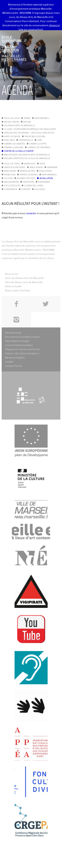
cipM (39, 140)
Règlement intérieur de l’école (22, 349)
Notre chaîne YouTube (17, 290)
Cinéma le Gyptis (38, 144)
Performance (49, 175)
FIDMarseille (26, 140)
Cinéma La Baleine (13, 148)
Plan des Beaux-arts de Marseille (24, 282)
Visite (42, 164)
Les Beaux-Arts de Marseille (19, 126)
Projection (10, 175)
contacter (31, 213)
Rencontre (10, 171)
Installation (46, 178)
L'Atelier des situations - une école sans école (29, 133)
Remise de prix (27, 171)
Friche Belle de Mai (34, 137)
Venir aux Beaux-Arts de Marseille (24, 278)
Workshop (29, 164)
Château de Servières (38, 148)
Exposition (28, 182)
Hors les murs (12, 137)
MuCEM (27, 122)
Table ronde (36, 168)
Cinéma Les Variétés (14, 144)
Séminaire (52, 168)
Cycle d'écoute (12, 186)
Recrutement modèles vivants (22, 337)
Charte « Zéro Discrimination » (22, 353)
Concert (25, 189)
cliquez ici (54, 25)
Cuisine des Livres (33, 186)
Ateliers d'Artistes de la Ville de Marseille (27, 159)
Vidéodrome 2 (42, 118)
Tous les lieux (12, 118)
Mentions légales (15, 357)
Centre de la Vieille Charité (19, 151)
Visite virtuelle (13, 286)
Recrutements (13, 333)
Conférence (10, 189)
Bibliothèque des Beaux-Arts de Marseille (27, 155)
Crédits (9, 362)
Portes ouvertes (29, 175)
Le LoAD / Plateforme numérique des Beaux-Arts (30, 129)
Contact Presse (13, 366)
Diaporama (44, 182)
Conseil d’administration (19, 345)
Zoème (27, 118)
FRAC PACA (9, 140)
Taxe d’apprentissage (17, 341)
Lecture (8, 178)
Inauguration (11, 182)
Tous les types (12, 164)
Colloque (40, 189)
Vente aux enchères (14, 168)
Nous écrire (11, 274)
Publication (45, 171)
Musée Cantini (11, 122)
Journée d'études (26, 178)
